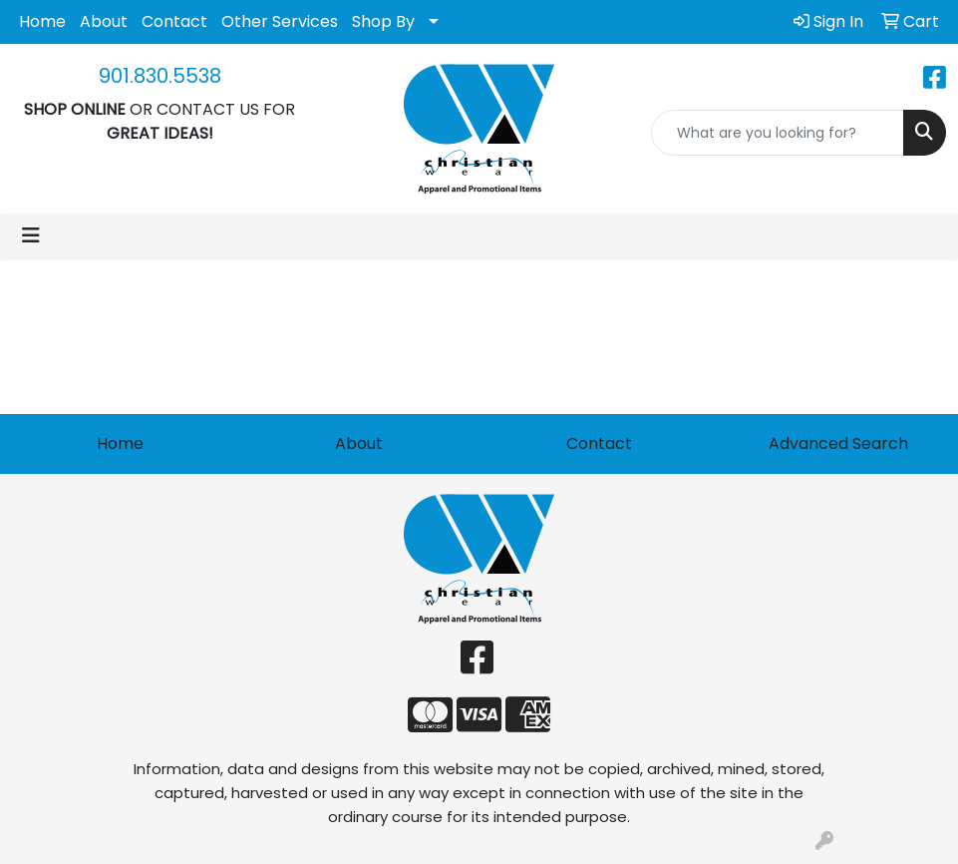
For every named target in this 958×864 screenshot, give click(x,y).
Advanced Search (838, 443)
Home (42, 21)
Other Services (279, 21)
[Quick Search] (777, 133)
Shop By (383, 21)
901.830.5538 (160, 76)
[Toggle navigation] (31, 235)
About (104, 21)
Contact (174, 21)
